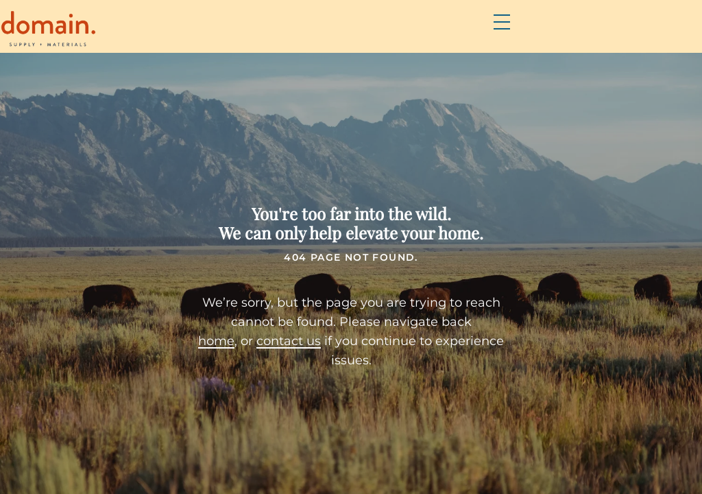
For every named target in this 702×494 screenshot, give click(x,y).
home (194, 341)
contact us (266, 341)
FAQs (416, 35)
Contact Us (601, 35)
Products (292, 35)
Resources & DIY (498, 35)
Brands (362, 35)
